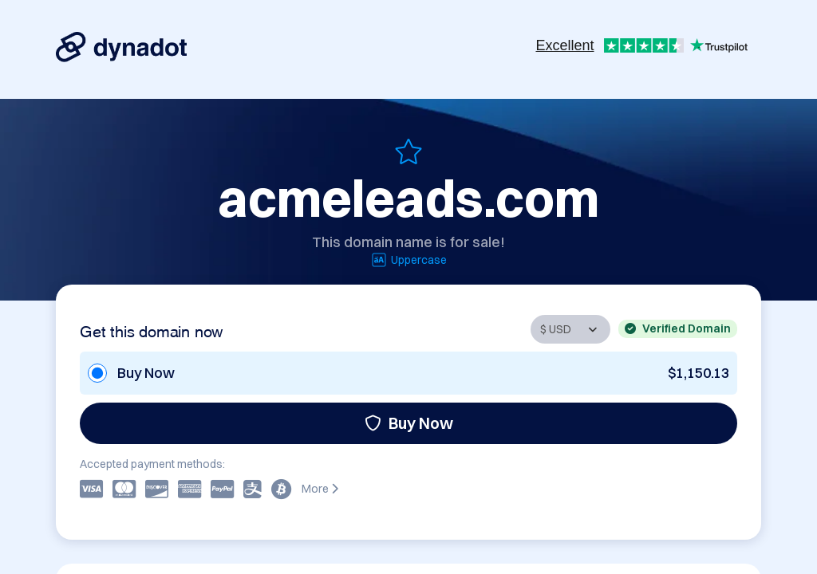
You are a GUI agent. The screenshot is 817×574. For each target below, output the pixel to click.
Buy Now (409, 423)
